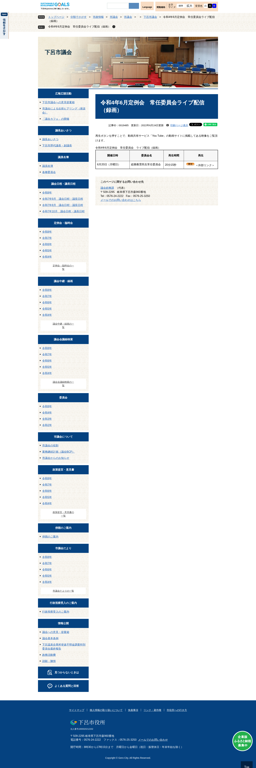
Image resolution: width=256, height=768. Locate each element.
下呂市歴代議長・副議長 (57, 145)
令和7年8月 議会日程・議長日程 (62, 205)
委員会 (63, 397)
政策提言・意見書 (63, 469)
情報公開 (63, 623)
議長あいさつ (63, 130)
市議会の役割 (50, 445)
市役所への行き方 (177, 710)
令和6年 (47, 244)
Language (147, 7)
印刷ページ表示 (179, 125)
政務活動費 (49, 654)
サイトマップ (76, 710)
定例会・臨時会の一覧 (63, 267)
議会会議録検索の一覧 (63, 384)
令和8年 (47, 192)
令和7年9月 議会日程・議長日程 (62, 198)
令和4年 (47, 256)
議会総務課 (107, 187)
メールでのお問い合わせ (153, 739)
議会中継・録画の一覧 (63, 325)
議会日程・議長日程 (63, 183)
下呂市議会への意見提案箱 (58, 102)
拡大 (190, 5)
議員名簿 (63, 157)
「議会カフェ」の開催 (55, 118)
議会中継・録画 (63, 281)
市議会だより (63, 548)
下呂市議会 (150, 17)
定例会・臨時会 (63, 223)
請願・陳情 (49, 661)
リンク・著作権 (152, 710)
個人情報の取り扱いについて (106, 710)
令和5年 (47, 250)
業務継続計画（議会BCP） (58, 451)
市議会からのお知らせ (55, 458)
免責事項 (133, 710)
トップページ (56, 17)
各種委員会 (49, 172)
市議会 (114, 17)
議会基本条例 (50, 638)
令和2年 (47, 425)
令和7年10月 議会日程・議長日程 (63, 211)
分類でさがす (78, 17)
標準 (181, 6)
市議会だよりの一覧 (63, 590)
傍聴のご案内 (63, 527)
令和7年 (47, 238)
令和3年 (47, 418)
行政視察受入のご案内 (63, 602)
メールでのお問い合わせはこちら (120, 200)
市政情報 (98, 17)
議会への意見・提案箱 (55, 632)
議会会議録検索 (63, 339)
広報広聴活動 (63, 93)
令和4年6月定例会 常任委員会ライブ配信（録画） (79, 26)
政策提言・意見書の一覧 (63, 514)
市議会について (63, 436)
